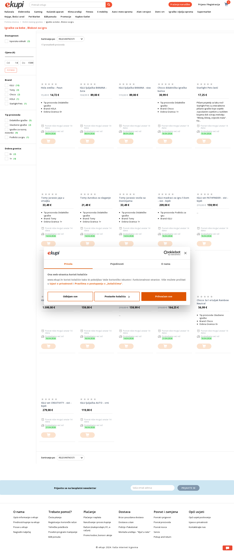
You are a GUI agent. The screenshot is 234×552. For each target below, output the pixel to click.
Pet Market (34, 16)
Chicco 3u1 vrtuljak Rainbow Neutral (213, 302)
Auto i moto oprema (122, 11)
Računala (9, 11)
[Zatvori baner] (185, 253)
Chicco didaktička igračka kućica (172, 89)
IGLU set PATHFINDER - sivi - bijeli (212, 199)
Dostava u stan (126, 522)
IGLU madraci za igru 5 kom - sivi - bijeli (173, 199)
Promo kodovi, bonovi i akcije (98, 535)
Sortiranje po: (48, 38)
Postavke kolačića (117, 296)
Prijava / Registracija (207, 4)
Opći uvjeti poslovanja (200, 517)
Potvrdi (11, 70)
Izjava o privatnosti (198, 522)
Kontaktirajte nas (197, 527)
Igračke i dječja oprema (181, 11)
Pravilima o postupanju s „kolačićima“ (98, 283)
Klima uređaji (75, 11)
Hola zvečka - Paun (51, 87)
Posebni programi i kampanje (62, 532)
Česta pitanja (54, 517)
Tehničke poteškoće (58, 527)
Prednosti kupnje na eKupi (26, 522)
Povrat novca (160, 527)
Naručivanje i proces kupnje (97, 522)
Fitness (89, 11)
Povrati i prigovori (162, 517)
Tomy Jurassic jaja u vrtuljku (52, 199)
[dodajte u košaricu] (48, 141)
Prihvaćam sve (163, 296)
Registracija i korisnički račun (62, 522)
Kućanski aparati (55, 11)
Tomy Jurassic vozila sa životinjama (132, 199)
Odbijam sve (70, 296)
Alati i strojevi (144, 11)
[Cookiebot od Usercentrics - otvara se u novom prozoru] (166, 253)
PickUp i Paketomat (128, 527)
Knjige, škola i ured (14, 16)
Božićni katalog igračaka (33, 22)
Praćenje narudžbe (180, 4)
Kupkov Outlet (82, 16)
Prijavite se (188, 487)
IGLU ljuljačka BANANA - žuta (93, 89)
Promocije (66, 16)
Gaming (38, 11)
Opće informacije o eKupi (25, 517)
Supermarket (204, 11)
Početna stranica (12, 22)
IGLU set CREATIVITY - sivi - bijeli (56, 404)
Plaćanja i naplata (92, 517)
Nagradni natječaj (22, 532)
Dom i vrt (159, 11)
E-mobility (102, 11)
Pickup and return (162, 536)
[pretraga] (109, 4)
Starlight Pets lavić (207, 87)
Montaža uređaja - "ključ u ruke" (134, 532)
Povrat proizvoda (162, 522)
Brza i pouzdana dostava (131, 517)
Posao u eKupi (20, 527)
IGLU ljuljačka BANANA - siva (135, 87)
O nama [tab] (165, 263)
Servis (157, 532)
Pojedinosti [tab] (117, 263)
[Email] (153, 488)
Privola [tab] (68, 263)
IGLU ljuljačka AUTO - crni (94, 402)
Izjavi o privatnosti (61, 283)
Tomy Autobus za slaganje (95, 197)
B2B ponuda (50, 16)
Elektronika (24, 11)
